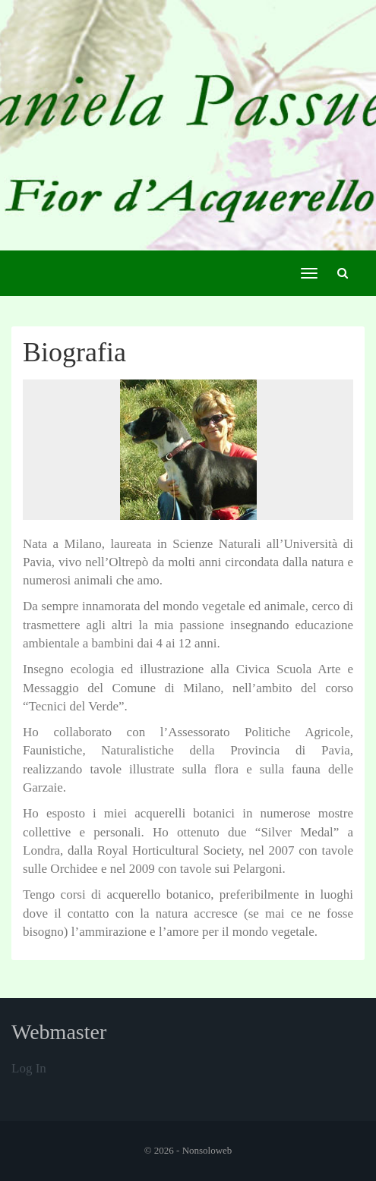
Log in (28, 1068)
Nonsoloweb (207, 1150)
